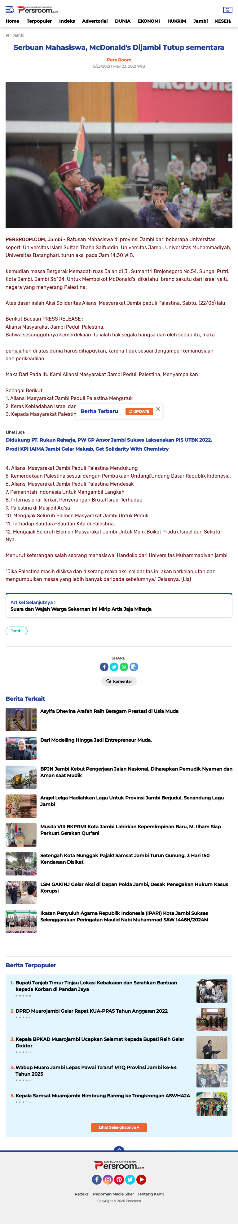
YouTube (145, 1182)
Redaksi (82, 1194)
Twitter (133, 1182)
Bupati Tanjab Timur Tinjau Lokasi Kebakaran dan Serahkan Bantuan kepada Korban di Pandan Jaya (96, 986)
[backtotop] (119, 1151)
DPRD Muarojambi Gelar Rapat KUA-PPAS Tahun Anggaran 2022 (91, 1011)
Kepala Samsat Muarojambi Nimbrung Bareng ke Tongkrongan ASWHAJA (102, 1096)
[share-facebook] (104, 667)
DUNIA (122, 21)
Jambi (200, 21)
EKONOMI (149, 21)
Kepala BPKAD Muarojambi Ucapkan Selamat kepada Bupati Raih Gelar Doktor (99, 1042)
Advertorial (95, 21)
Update (139, 411)
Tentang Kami (151, 1194)
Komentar (119, 681)
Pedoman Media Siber (113, 1194)
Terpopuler (39, 21)
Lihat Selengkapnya (119, 1127)
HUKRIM (176, 21)
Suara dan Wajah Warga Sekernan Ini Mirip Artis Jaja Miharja (81, 609)
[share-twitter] (114, 667)
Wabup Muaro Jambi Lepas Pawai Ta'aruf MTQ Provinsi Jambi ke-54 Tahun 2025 (96, 1070)
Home (12, 21)
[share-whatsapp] (124, 667)
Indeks (67, 21)
